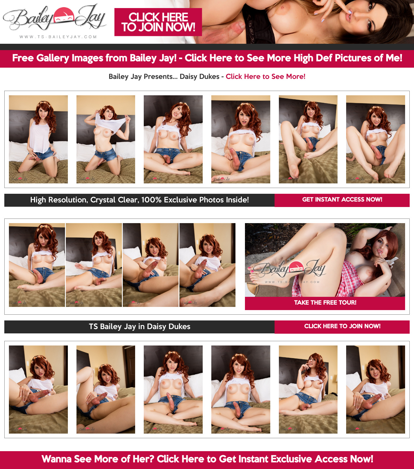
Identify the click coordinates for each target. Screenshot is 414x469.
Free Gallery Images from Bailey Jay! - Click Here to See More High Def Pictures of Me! (207, 58)
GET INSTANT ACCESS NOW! (342, 200)
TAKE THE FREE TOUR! (325, 303)
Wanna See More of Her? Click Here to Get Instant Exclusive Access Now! (207, 459)
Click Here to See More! (265, 77)
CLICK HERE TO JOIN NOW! (342, 326)
